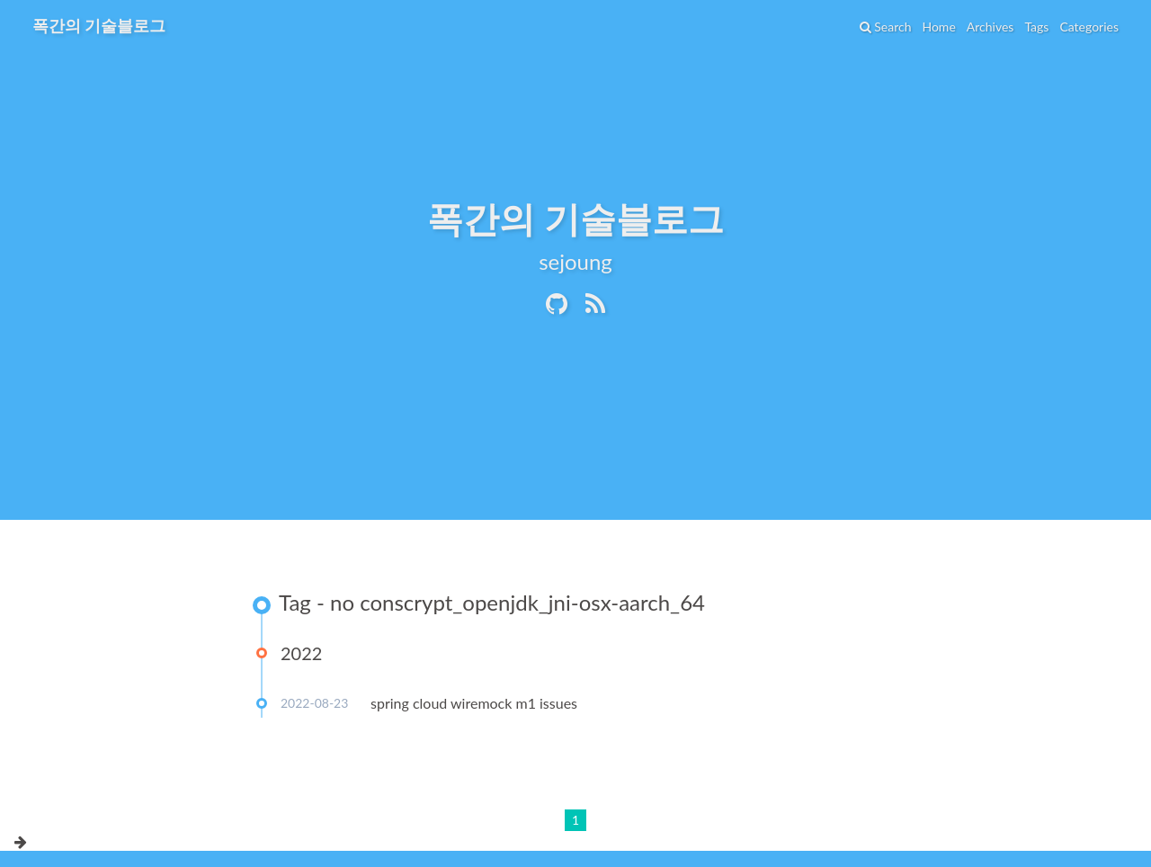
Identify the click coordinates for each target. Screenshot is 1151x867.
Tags (1036, 26)
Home (938, 26)
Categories (1089, 26)
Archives (990, 26)
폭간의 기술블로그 (98, 25)
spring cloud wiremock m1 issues (473, 702)
